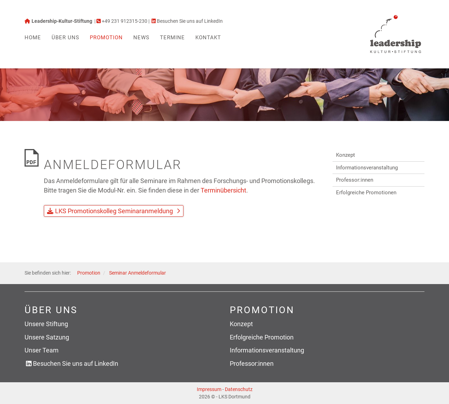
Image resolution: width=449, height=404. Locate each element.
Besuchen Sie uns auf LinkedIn (75, 363)
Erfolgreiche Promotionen (366, 192)
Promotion (106, 37)
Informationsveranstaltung (367, 167)
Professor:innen (354, 180)
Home (33, 37)
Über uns (65, 37)
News (141, 37)
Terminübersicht (223, 190)
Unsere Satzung (47, 337)
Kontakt (208, 37)
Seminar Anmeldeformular (137, 273)
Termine (172, 37)
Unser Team (42, 350)
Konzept (345, 155)
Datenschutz (239, 389)
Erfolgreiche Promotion (262, 337)
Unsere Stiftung (46, 324)
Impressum (209, 389)
